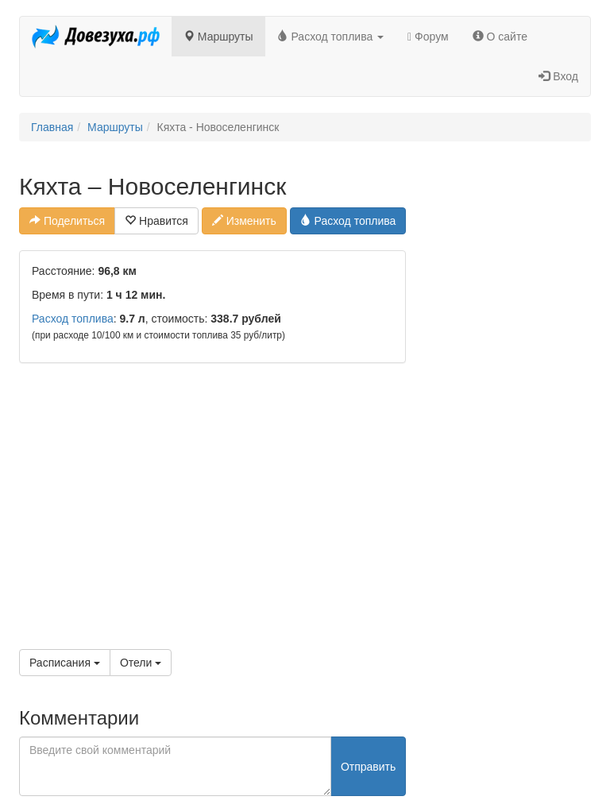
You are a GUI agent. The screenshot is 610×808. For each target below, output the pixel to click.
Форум (428, 36)
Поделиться (67, 221)
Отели (140, 662)
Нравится (156, 221)
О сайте (500, 36)
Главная (52, 127)
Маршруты (218, 36)
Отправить (368, 766)
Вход (558, 76)
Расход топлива (330, 36)
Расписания (64, 662)
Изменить (244, 221)
